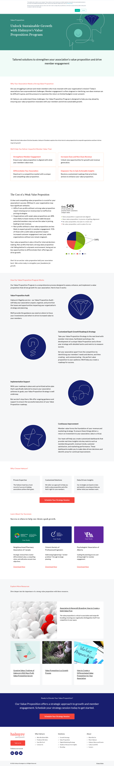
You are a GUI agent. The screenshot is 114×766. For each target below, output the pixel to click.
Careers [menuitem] (91, 747)
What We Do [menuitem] (92, 737)
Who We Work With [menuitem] (42, 737)
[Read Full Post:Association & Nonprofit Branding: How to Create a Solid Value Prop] (57, 620)
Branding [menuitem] (62, 747)
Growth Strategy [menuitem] (64, 737)
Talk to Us (18, 743)
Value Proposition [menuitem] (65, 740)
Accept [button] (77, 10)
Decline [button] (83, 10)
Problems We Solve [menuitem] (42, 740)
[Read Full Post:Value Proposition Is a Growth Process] (57, 663)
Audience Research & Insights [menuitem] (68, 744)
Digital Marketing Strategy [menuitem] (67, 742)
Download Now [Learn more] (19, 567)
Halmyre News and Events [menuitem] (96, 742)
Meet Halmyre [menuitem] (93, 740)
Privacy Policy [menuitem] (100, 763)
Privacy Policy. (70, 3)
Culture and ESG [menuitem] (93, 744)
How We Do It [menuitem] (41, 742)
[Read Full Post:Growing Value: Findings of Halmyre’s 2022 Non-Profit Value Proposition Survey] (25, 663)
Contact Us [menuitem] (40, 744)
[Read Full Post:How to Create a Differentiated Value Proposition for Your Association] (89, 663)
